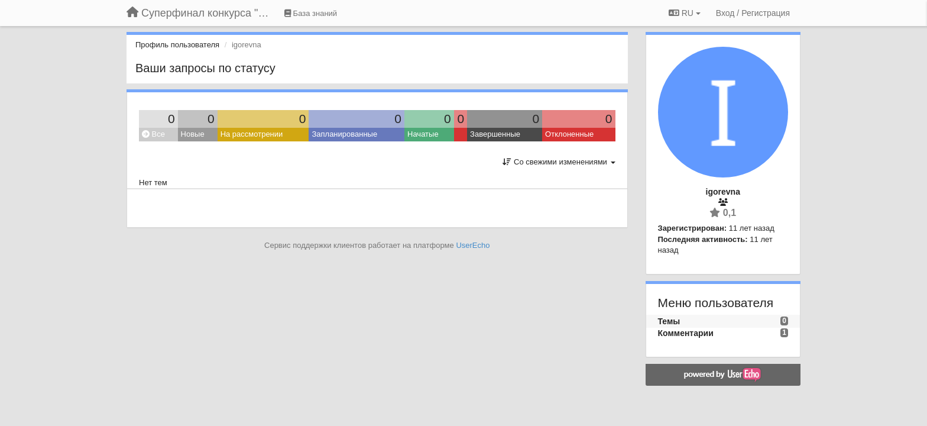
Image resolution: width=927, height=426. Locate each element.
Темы (669, 321)
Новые (193, 134)
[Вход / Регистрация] (753, 13)
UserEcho (473, 245)
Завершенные (495, 134)
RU (685, 13)
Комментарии (686, 333)
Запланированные (344, 134)
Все (153, 134)
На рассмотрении (252, 134)
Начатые (423, 134)
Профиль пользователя (177, 44)
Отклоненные (569, 134)
